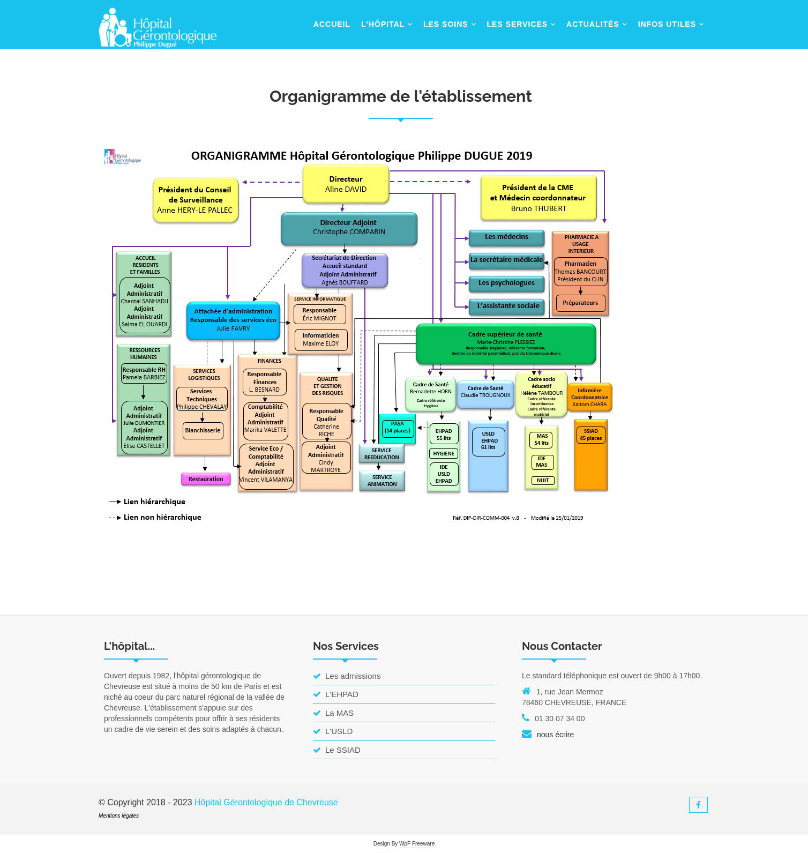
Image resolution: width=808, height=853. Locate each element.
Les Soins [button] (449, 24)
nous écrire (555, 734)
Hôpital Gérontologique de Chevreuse (266, 802)
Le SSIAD (337, 749)
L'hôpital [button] (387, 24)
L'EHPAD (335, 694)
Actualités (596, 24)
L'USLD (333, 731)
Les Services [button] (521, 24)
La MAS (333, 712)
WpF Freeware (417, 844)
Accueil (331, 24)
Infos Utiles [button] (671, 24)
